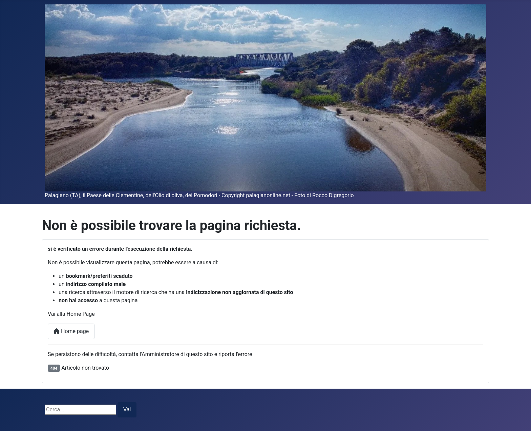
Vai (127, 409)
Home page (71, 331)
